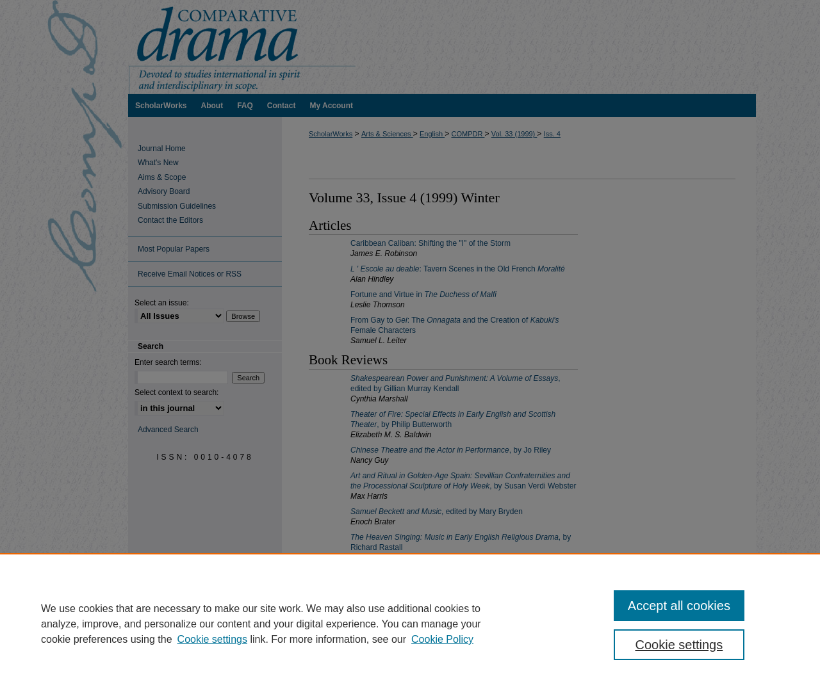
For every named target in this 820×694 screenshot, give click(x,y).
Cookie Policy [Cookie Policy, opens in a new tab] (442, 639)
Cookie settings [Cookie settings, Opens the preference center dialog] (679, 645)
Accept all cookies (679, 606)
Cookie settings (212, 639)
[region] (410, 623)
